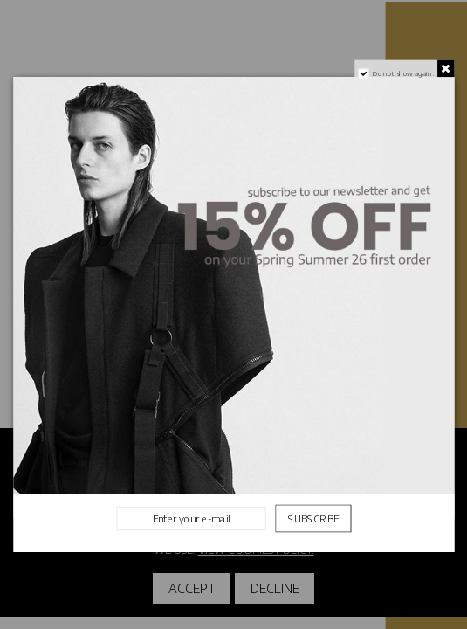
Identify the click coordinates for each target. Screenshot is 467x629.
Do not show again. (403, 73)
